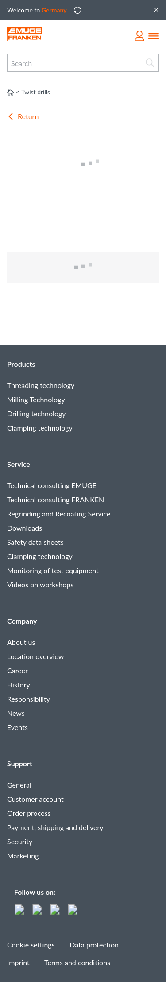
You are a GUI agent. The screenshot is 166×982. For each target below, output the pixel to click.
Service (18, 464)
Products (21, 364)
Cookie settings (31, 944)
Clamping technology (40, 427)
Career (17, 670)
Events (17, 727)
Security (19, 841)
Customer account (35, 799)
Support (19, 763)
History (18, 684)
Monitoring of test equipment (53, 570)
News (16, 713)
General (19, 784)
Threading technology (40, 385)
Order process (29, 813)
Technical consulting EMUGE (52, 485)
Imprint (18, 962)
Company (22, 621)
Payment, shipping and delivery (55, 827)
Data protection (94, 944)
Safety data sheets (35, 542)
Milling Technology (36, 399)
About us (21, 642)
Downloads (24, 528)
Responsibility (28, 699)
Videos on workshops (40, 584)
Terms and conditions (77, 962)
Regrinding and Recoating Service (58, 513)
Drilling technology (36, 413)
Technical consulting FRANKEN (55, 499)
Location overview (35, 656)
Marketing (23, 855)
